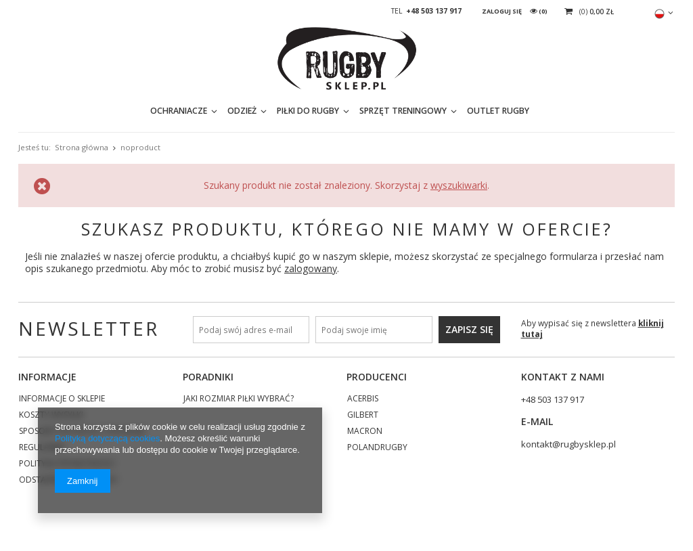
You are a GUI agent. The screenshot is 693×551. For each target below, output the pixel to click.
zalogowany (310, 268)
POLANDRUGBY (377, 448)
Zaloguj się (502, 11)
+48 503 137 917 (434, 11)
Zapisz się (469, 329)
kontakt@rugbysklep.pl (568, 444)
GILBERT (362, 415)
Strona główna (81, 147)
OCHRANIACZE (94, 114)
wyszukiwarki (458, 185)
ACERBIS (362, 399)
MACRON (364, 432)
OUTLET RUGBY (413, 114)
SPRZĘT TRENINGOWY (318, 114)
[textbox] (546, 115)
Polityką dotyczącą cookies (107, 438)
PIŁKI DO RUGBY (223, 114)
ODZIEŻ (157, 114)
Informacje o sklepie (62, 399)
